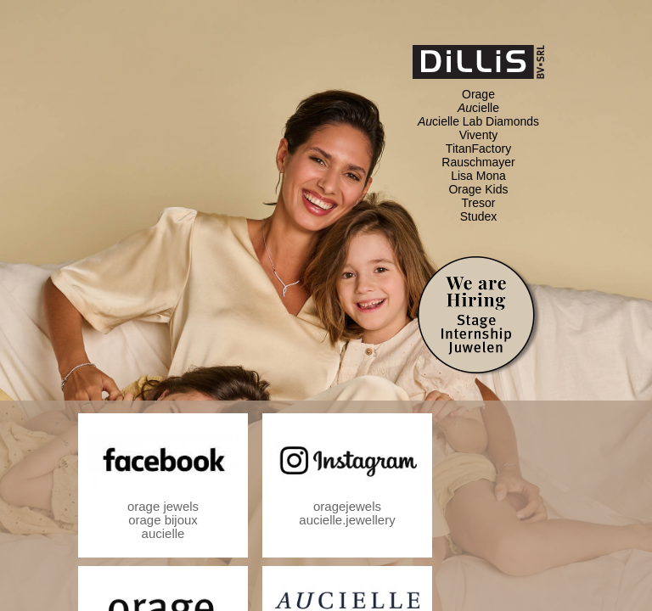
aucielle (163, 533)
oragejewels (347, 506)
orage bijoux (163, 520)
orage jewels (163, 506)
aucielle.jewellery (347, 520)
